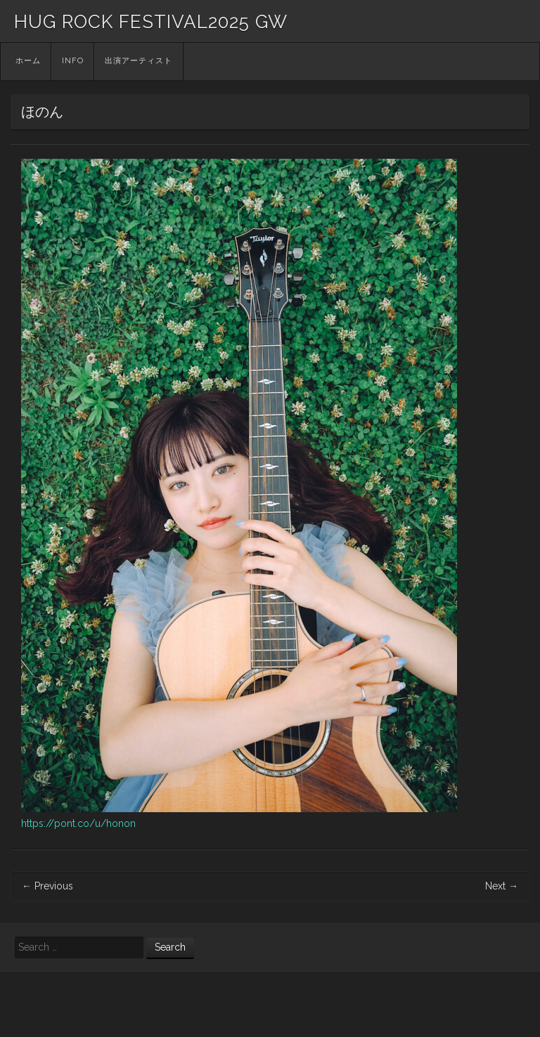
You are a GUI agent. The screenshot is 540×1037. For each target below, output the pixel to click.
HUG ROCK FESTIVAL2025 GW (151, 21)
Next (501, 886)
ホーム (28, 60)
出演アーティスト (138, 60)
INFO (73, 60)
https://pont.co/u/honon (78, 823)
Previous (47, 886)
